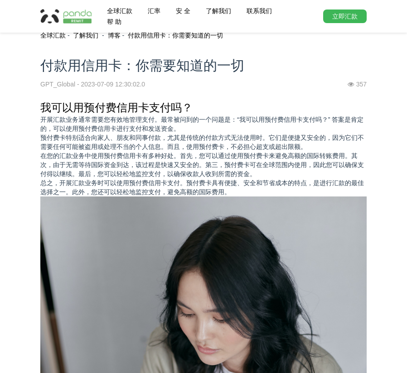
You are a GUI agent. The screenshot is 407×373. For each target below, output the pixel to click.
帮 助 (114, 21)
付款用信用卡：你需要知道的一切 (175, 35)
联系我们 (259, 10)
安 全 (183, 10)
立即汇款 (345, 16)
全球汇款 (119, 10)
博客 (114, 35)
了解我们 (218, 10)
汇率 (154, 10)
